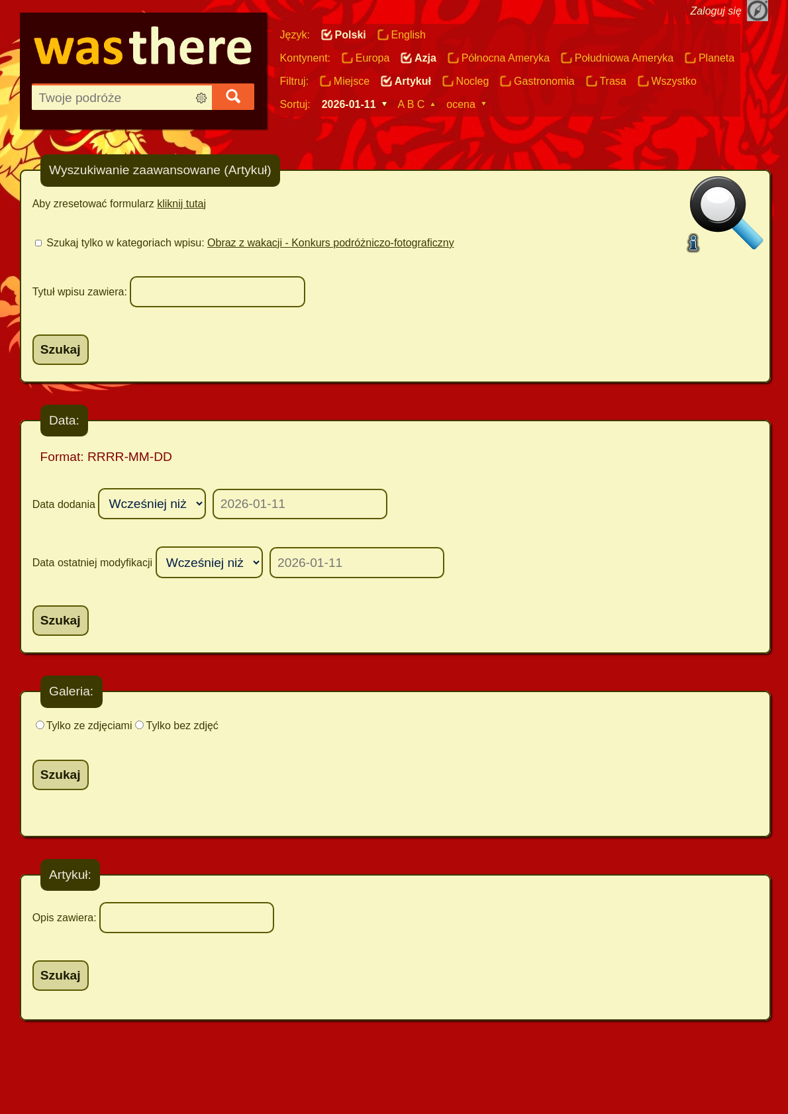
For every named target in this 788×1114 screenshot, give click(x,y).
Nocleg (472, 81)
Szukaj (60, 349)
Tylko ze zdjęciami (89, 725)
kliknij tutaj (181, 203)
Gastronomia (544, 81)
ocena (460, 104)
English (408, 34)
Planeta (716, 58)
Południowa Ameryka (624, 58)
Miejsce (351, 81)
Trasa (612, 81)
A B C (410, 104)
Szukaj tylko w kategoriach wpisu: (250, 242)
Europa (373, 58)
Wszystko (673, 81)
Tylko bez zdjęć (182, 725)
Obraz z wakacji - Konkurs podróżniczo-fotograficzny (330, 242)
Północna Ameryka (506, 58)
